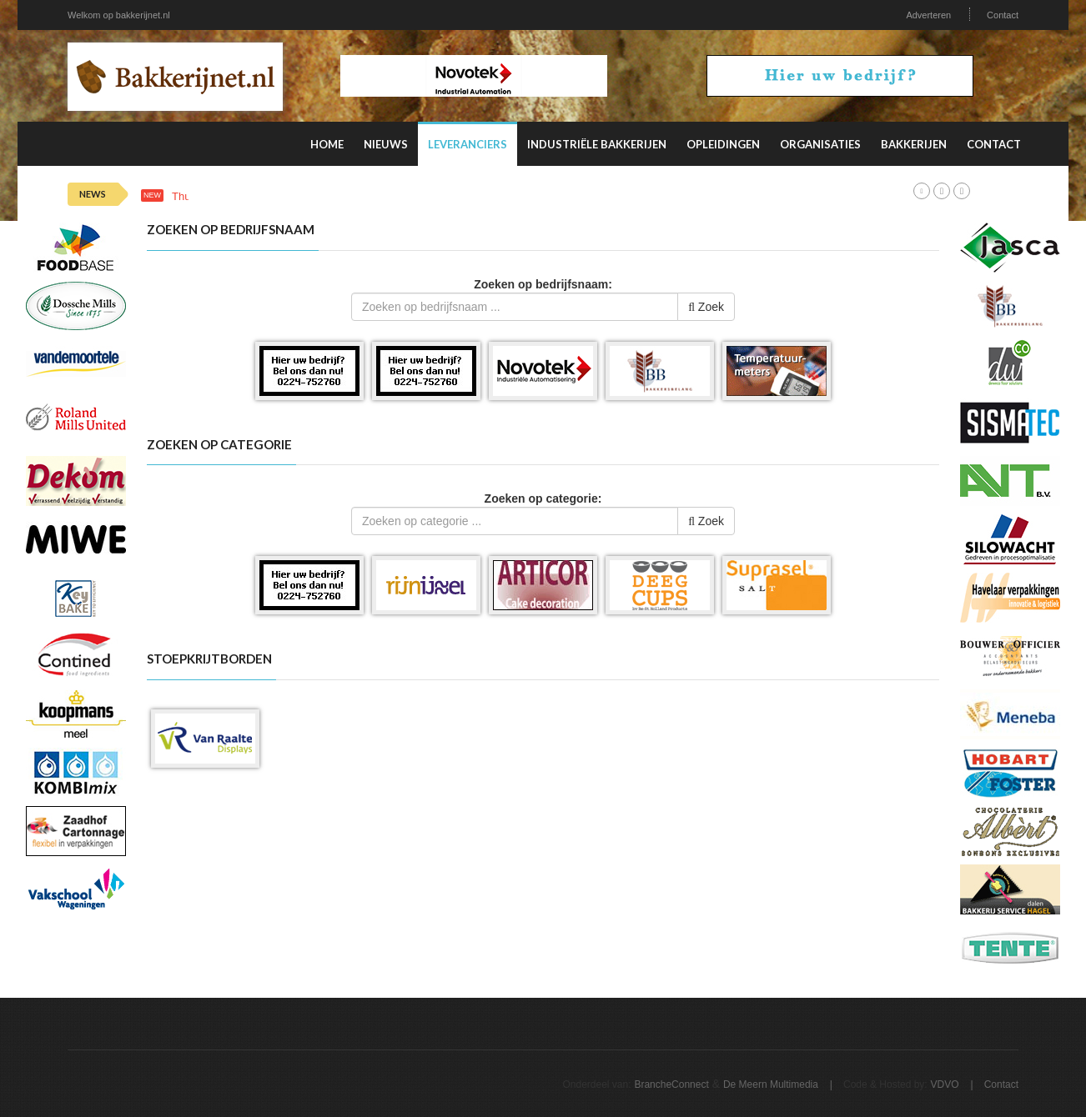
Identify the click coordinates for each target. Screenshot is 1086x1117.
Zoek (706, 306)
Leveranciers (467, 144)
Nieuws (386, 144)
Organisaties (820, 144)
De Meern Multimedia (770, 1084)
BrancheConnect (671, 1084)
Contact (1002, 15)
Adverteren (928, 15)
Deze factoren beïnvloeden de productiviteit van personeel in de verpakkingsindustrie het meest (508, 196)
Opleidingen (723, 144)
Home (327, 144)
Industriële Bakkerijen (596, 144)
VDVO (945, 1084)
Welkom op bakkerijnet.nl (119, 15)
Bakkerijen (914, 144)
